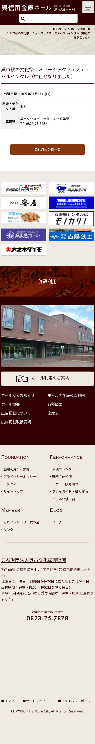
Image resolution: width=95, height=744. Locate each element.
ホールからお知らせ (18, 395)
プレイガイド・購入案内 (70, 491)
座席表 (53, 413)
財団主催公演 (62, 476)
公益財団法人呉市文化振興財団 (33, 560)
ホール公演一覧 (80, 29)
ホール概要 (10, 404)
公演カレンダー (63, 469)
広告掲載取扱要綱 (16, 422)
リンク (8, 529)
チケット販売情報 (65, 484)
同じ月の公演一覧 (47, 149)
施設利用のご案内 (16, 469)
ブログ (57, 522)
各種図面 (55, 404)
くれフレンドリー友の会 (21, 522)
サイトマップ (13, 491)
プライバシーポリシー (19, 476)
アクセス (9, 484)
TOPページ (60, 29)
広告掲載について (16, 413)
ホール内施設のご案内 (66, 395)
